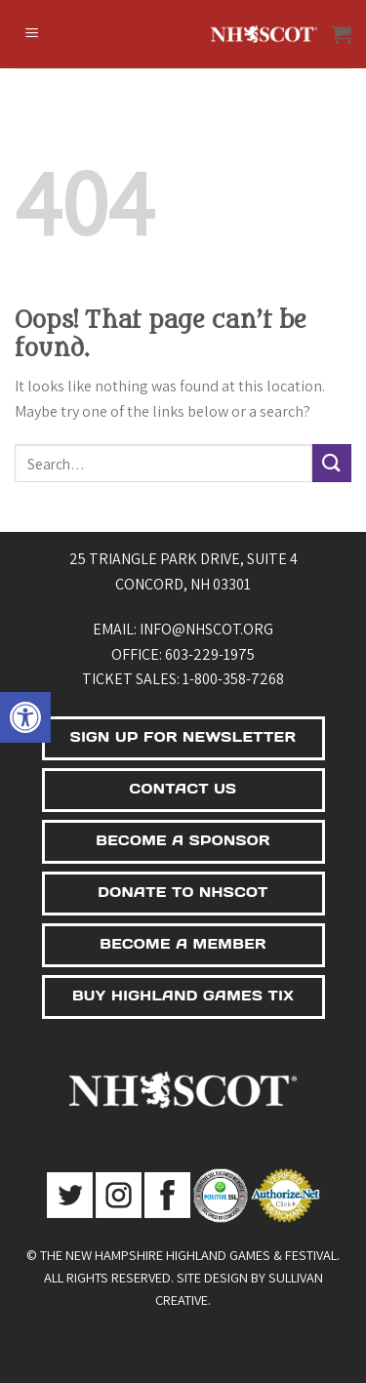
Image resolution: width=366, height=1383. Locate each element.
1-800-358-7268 (233, 679)
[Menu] (33, 35)
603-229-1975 (210, 654)
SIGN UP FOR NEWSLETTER (183, 737)
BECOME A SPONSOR (183, 840)
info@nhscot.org (206, 629)
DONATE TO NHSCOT (182, 892)
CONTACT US (183, 788)
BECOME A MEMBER (183, 944)
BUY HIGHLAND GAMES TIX (183, 995)
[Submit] (331, 463)
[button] (25, 717)
